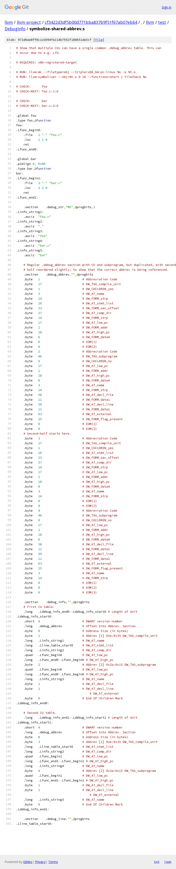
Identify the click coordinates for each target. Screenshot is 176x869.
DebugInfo (15, 28)
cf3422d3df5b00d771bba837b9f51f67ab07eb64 (91, 22)
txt (156, 862)
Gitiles (27, 862)
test (162, 22)
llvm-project (29, 22)
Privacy (40, 862)
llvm (9, 22)
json (167, 862)
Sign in (166, 7)
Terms (53, 862)
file (98, 40)
